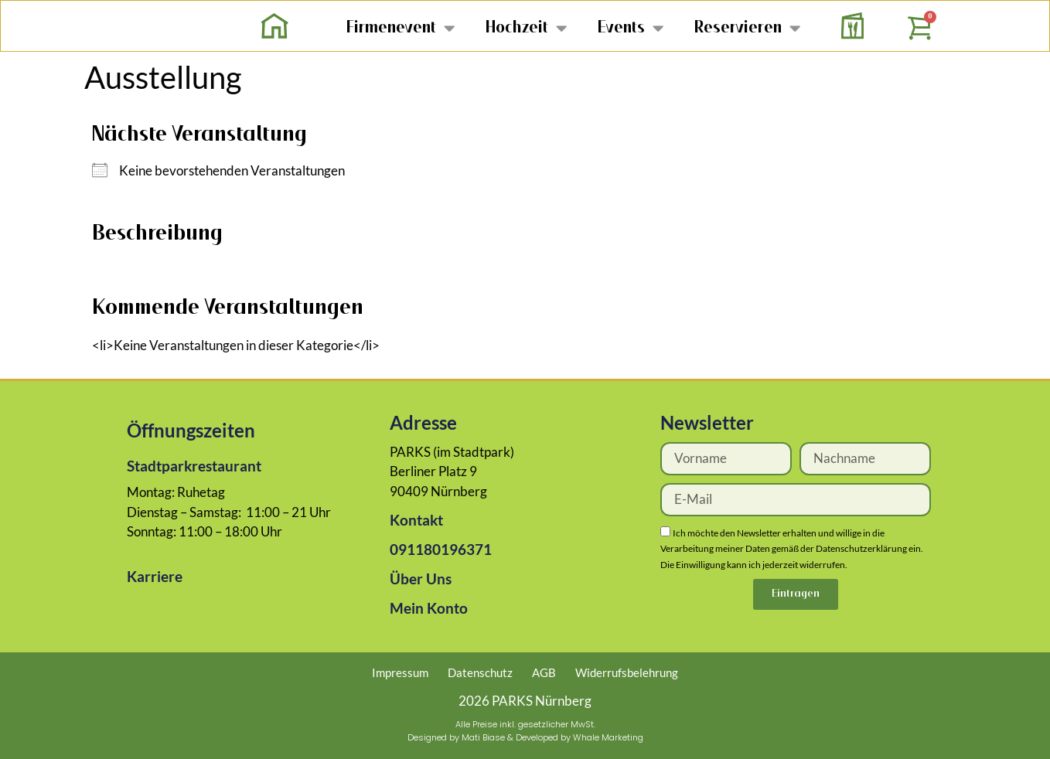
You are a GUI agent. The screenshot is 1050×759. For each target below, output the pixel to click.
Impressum (400, 672)
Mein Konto (429, 608)
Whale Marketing (608, 737)
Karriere (154, 576)
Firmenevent (400, 27)
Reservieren (747, 27)
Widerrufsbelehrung (626, 672)
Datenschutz (480, 672)
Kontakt (416, 520)
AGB (544, 672)
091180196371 (441, 549)
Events (630, 27)
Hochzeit (526, 27)
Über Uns (421, 578)
